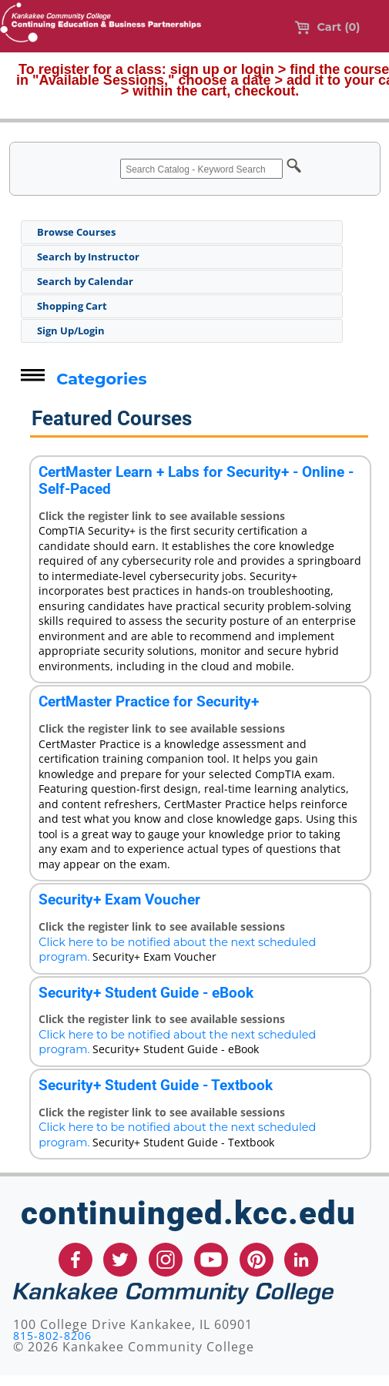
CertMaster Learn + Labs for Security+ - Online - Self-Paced (196, 480)
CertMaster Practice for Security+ (149, 701)
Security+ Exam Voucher (119, 899)
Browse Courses (76, 232)
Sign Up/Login (71, 330)
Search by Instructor (88, 256)
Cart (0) (327, 27)
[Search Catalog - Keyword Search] (201, 169)
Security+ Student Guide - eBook (146, 993)
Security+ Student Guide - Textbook (156, 1085)
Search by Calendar (85, 281)
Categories (101, 378)
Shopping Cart (72, 306)
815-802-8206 (52, 1335)
